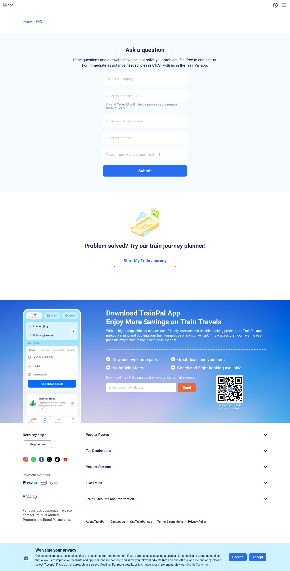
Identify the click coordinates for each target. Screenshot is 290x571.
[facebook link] (41, 465)
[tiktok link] (57, 465)
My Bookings (148, 7)
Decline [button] (237, 557)
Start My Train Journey (144, 264)
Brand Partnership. (57, 524)
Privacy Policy (197, 526)
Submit (145, 175)
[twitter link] (49, 465)
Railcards (108, 7)
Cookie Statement (198, 564)
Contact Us (117, 526)
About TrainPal (95, 526)
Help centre (37, 448)
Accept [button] (258, 557)
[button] (218, 7)
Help (127, 7)
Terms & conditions (170, 526)
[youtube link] (65, 465)
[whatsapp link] (33, 465)
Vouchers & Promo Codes (184, 7)
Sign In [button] (257, 7)
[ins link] (25, 465)
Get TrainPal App (141, 526)
